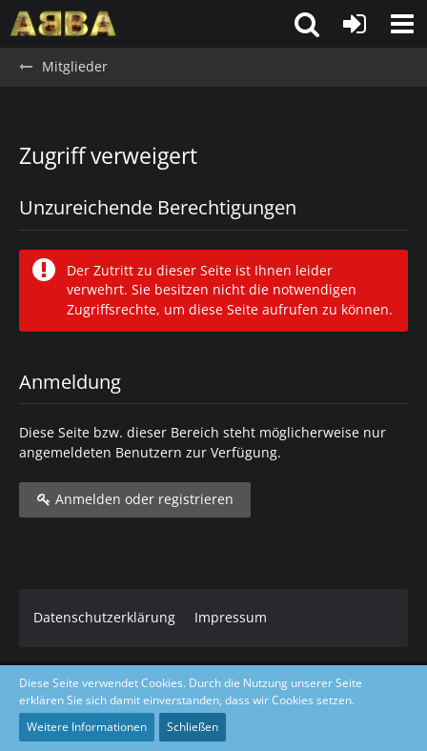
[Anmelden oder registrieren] (355, 24)
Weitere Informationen (87, 727)
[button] (402, 24)
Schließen (192, 727)
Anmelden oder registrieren (135, 499)
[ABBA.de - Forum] (63, 24)
